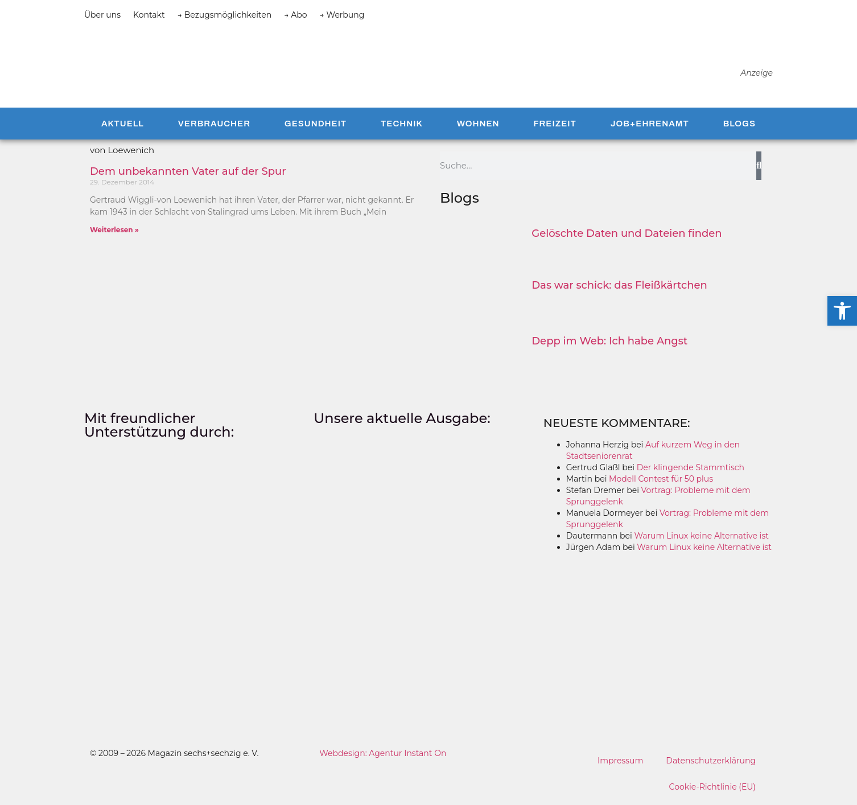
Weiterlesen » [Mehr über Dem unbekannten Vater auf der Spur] (114, 231)
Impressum (620, 762)
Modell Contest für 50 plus (661, 480)
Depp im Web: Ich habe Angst (609, 342)
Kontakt (149, 15)
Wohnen (478, 125)
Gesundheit (316, 125)
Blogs (739, 125)
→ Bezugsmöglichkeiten (225, 15)
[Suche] (758, 167)
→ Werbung (342, 15)
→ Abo (295, 15)
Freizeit (554, 125)
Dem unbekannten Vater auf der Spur (188, 173)
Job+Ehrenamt (650, 125)
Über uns (102, 15)
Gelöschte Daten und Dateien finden (626, 235)
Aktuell (122, 125)
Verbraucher (214, 125)
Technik (402, 125)
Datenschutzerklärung (711, 762)
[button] (842, 311)
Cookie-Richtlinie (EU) (712, 788)
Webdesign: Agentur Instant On (382, 755)
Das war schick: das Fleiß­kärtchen (619, 287)
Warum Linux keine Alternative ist (701, 537)
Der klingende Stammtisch (690, 469)
